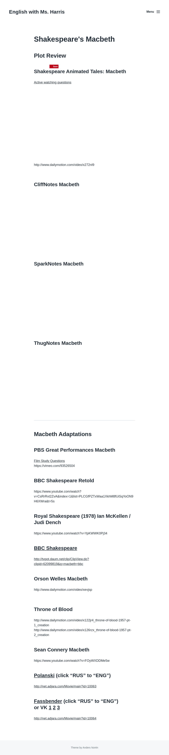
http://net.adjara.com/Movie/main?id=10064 (65, 718)
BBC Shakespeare (55, 548)
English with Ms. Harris (37, 12)
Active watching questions (52, 82)
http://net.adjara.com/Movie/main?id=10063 (65, 686)
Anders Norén (90, 747)
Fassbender (48, 701)
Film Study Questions (49, 461)
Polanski (44, 675)
